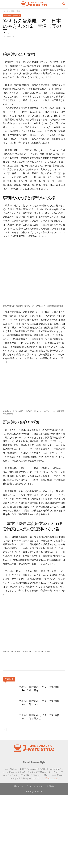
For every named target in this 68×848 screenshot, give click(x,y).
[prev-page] (5, 782)
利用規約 (50, 839)
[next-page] (9, 782)
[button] (5, 4)
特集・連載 (15, 11)
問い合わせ (18, 839)
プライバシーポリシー (35, 839)
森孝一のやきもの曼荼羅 (12, 16)
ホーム (5, 11)
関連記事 (9, 732)
